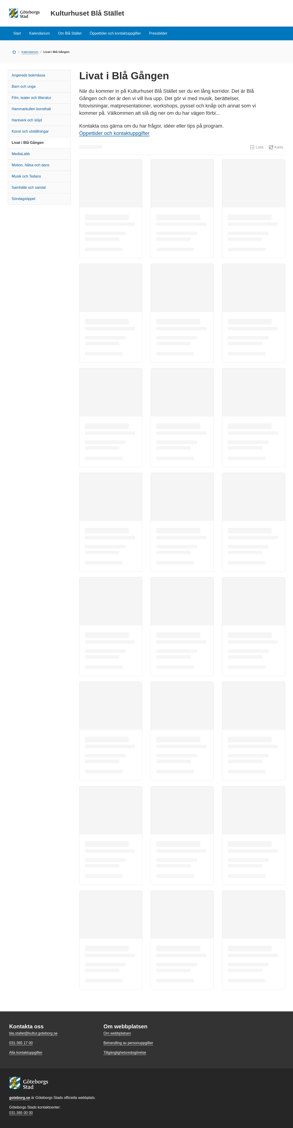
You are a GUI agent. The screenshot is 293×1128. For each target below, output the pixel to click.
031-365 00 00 (21, 1113)
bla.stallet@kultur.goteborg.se (33, 1033)
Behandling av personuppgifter (128, 1043)
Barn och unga (23, 86)
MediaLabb (21, 154)
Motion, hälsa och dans (30, 165)
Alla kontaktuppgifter (25, 1052)
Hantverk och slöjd (27, 120)
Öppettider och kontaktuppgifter (115, 33)
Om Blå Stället (69, 33)
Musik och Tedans (26, 176)
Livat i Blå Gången (28, 143)
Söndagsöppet (23, 199)
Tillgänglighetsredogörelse (124, 1052)
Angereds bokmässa (28, 75)
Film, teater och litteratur (31, 98)
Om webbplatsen (117, 1033)
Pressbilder (158, 33)
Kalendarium (39, 33)
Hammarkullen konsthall (31, 109)
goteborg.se (19, 1098)
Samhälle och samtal (29, 187)
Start (17, 33)
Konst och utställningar (30, 131)
